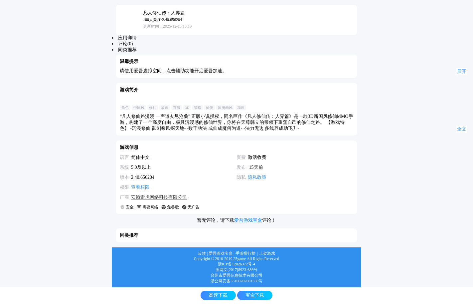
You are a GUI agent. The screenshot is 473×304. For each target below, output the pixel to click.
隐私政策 (257, 177)
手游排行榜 (245, 253)
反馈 (202, 253)
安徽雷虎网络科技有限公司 (159, 197)
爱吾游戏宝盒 (248, 220)
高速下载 (218, 295)
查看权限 (140, 187)
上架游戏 (267, 253)
